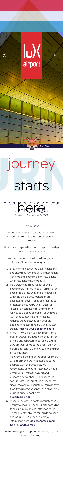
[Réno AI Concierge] (31, 132)
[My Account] (54, 49)
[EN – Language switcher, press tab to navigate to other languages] (59, 49)
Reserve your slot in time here (36, 317)
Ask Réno (37, 134)
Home (27, 214)
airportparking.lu (20, 385)
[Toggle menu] (4, 49)
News (36, 214)
